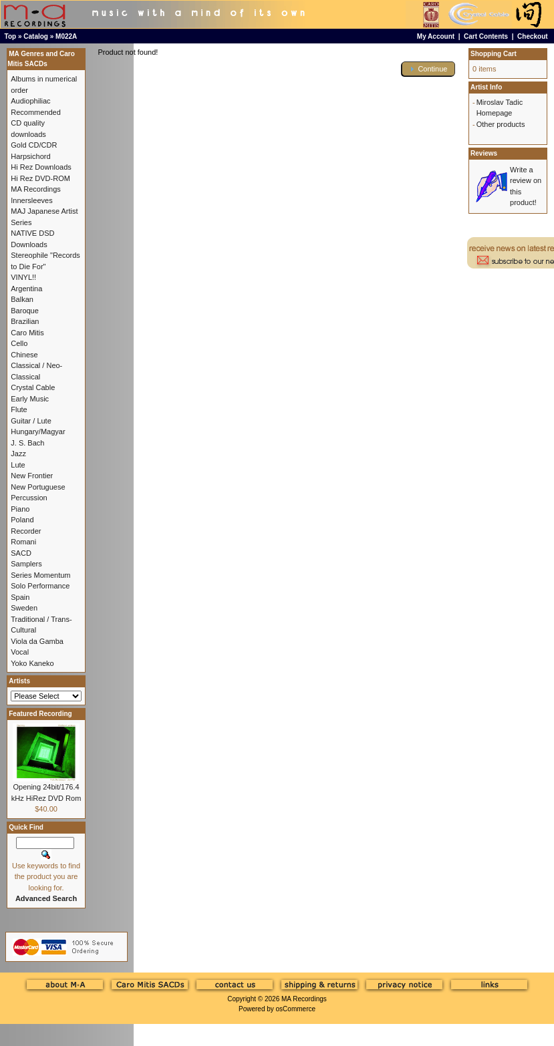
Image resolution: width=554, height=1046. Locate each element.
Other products (500, 124)
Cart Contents (486, 36)
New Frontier (32, 476)
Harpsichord (30, 156)
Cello (19, 343)
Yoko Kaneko (32, 663)
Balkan (22, 299)
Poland (22, 520)
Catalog (35, 36)
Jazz (18, 454)
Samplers (26, 564)
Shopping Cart (493, 53)
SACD (21, 553)
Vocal (20, 652)
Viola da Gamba (37, 641)
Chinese (24, 355)
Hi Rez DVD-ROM (40, 178)
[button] (428, 69)
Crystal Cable (33, 387)
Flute (19, 409)
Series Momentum (40, 575)
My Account (435, 36)
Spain (20, 597)
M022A (66, 36)
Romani (23, 542)
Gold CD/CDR (34, 145)
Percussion (29, 498)
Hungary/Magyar (38, 431)
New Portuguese (38, 487)
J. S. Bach (27, 443)
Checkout (532, 36)
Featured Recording (40, 713)
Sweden (24, 608)
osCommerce (295, 1009)
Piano (20, 509)
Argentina (26, 289)
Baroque (25, 311)
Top (11, 36)
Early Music (30, 399)
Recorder (26, 531)
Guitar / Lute (31, 421)
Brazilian (25, 321)
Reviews (483, 153)
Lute (18, 465)
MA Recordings (304, 999)
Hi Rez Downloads (41, 167)
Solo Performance (40, 586)
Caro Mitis (27, 333)
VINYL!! (23, 277)
